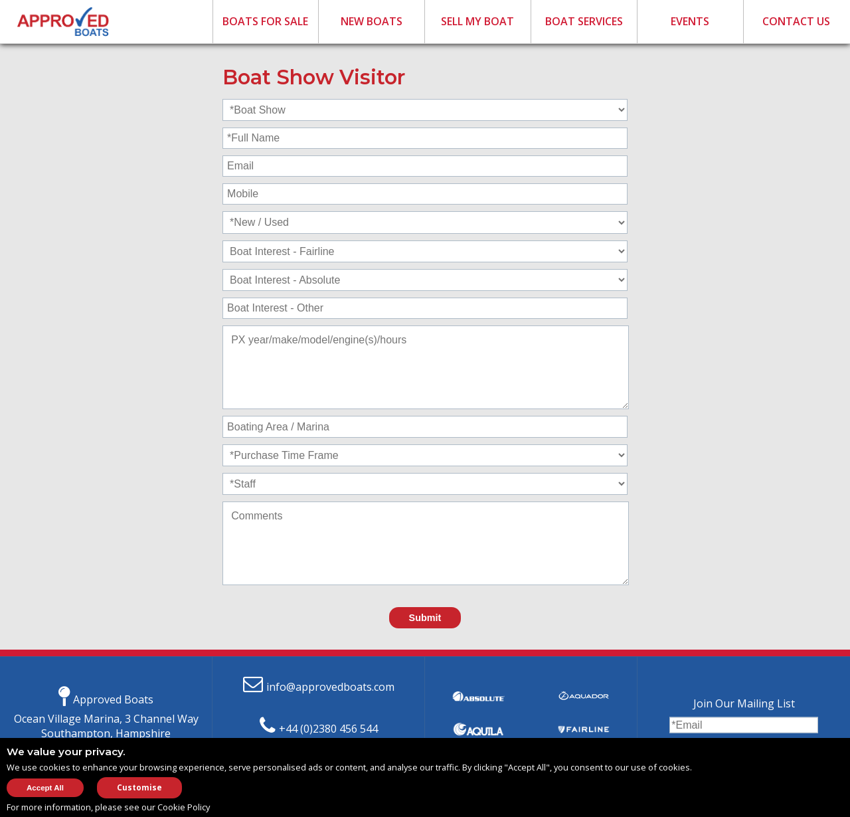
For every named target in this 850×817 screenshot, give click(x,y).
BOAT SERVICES (584, 21)
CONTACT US (796, 21)
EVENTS (690, 21)
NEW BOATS (371, 21)
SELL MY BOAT (477, 21)
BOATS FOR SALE (265, 21)
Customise (139, 787)
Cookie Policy (183, 807)
